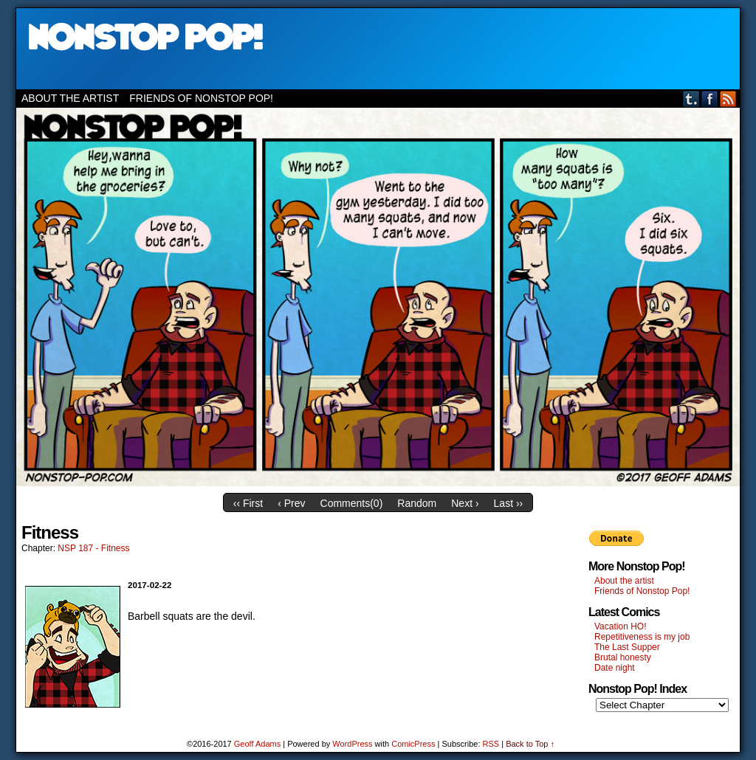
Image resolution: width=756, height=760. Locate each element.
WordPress (352, 743)
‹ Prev (291, 503)
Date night (614, 668)
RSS (728, 98)
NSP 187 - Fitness (93, 548)
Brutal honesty (622, 657)
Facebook (710, 98)
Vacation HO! (620, 626)
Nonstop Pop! (378, 48)
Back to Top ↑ (530, 743)
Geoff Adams (257, 743)
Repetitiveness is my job (642, 637)
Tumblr (691, 98)
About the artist (70, 98)
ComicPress (413, 743)
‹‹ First (248, 503)
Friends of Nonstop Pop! (201, 98)
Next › (464, 503)
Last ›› (508, 503)
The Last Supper (627, 647)
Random (416, 503)
